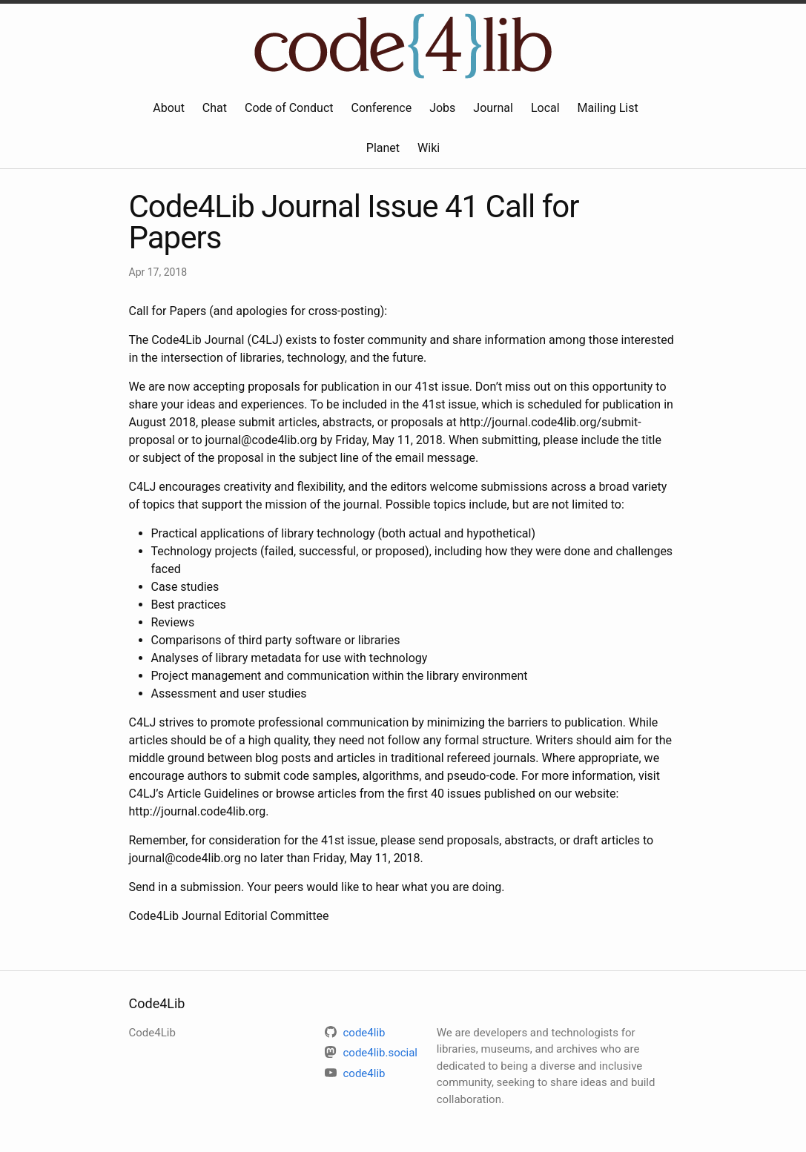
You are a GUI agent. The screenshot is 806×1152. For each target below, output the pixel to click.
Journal (493, 108)
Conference (381, 108)
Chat (214, 108)
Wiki (428, 148)
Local (545, 108)
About (169, 108)
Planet (383, 148)
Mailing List (608, 108)
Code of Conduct (289, 108)
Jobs (442, 108)
